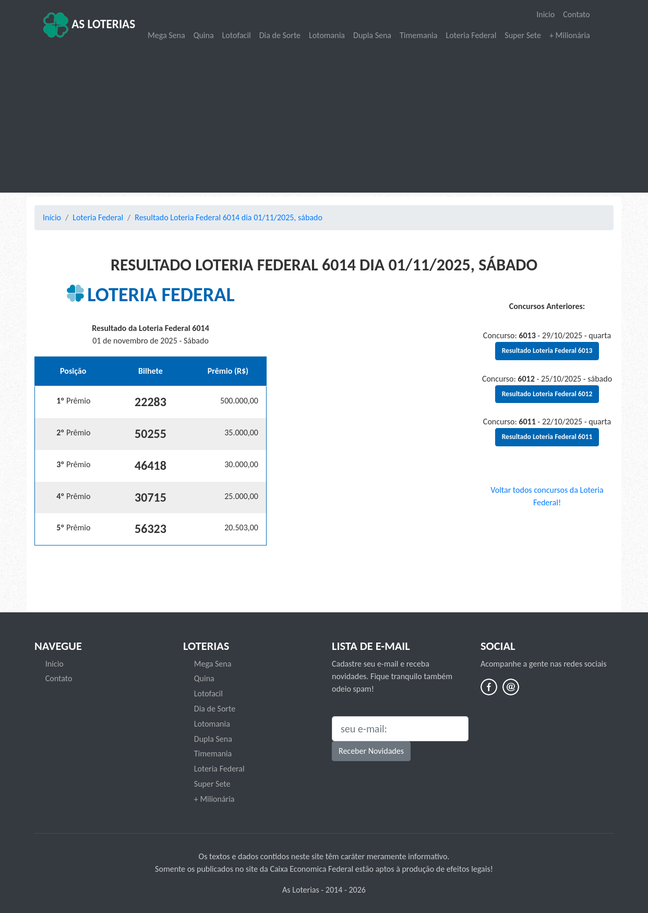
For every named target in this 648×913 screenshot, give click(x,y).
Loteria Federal (471, 35)
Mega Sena (166, 35)
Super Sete (523, 35)
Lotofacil (236, 35)
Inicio (545, 14)
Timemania (418, 35)
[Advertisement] (324, 118)
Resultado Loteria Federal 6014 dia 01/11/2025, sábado (228, 217)
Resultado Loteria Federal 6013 (547, 350)
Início (52, 217)
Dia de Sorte (280, 35)
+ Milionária (569, 35)
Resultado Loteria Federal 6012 (547, 393)
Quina (204, 35)
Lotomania (327, 35)
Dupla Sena (372, 35)
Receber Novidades (371, 751)
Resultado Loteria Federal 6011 (547, 436)
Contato (576, 14)
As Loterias (89, 25)
